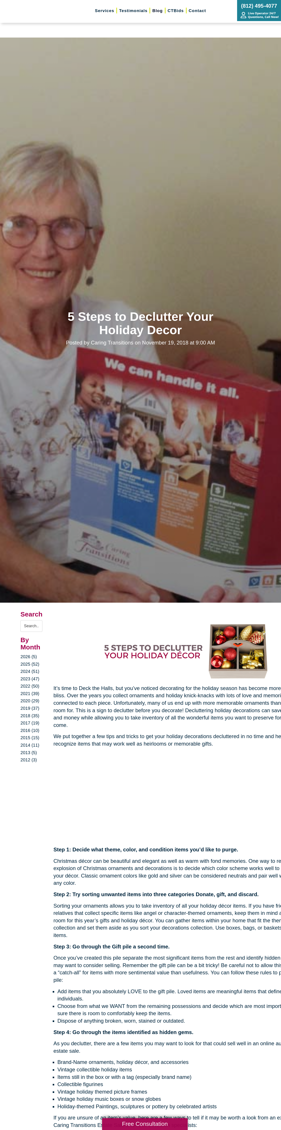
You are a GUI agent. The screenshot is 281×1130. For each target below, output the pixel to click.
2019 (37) (29, 708)
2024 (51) (29, 671)
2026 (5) (28, 656)
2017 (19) (29, 723)
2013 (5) (28, 752)
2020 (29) (29, 700)
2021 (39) (29, 693)
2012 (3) (28, 759)
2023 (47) (29, 678)
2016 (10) (29, 730)
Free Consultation (145, 1124)
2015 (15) (29, 737)
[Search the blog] (31, 626)
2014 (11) (29, 745)
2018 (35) (29, 715)
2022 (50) (29, 686)
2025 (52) (29, 664)
